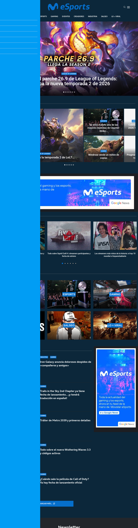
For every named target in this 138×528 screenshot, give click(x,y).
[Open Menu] (128, 7)
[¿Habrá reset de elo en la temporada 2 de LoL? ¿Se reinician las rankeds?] (43, 135)
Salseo (104, 16)
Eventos (66, 16)
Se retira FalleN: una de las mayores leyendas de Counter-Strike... (103, 127)
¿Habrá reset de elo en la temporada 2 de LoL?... (43, 157)
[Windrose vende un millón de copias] (104, 149)
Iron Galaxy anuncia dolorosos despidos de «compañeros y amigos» (65, 363)
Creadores (79, 16)
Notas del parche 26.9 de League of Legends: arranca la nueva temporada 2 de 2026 (69, 81)
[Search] (124, 7)
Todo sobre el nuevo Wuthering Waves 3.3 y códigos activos (65, 451)
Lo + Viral (116, 16)
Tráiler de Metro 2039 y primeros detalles (65, 420)
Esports (43, 16)
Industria (92, 16)
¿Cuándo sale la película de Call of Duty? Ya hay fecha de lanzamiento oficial (64, 480)
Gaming (54, 16)
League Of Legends (26, 16)
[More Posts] (46, 504)
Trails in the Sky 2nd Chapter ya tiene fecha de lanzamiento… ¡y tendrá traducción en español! (62, 394)
